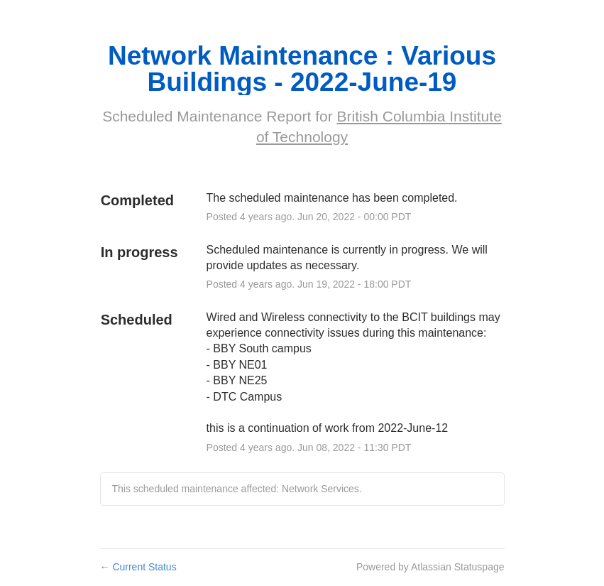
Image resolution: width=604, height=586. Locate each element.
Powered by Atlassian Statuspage (430, 567)
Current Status (138, 567)
